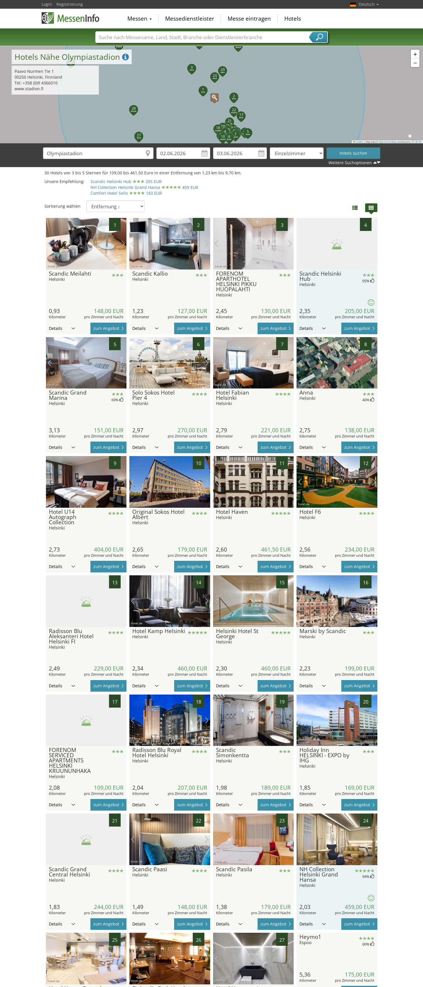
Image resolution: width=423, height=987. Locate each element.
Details (62, 328)
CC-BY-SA (417, 141)
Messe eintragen (249, 18)
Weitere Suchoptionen (350, 162)
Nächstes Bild (123, 243)
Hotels (292, 18)
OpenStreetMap (387, 141)
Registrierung (69, 4)
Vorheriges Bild (49, 243)
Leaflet (358, 141)
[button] (211, 94)
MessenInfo (71, 18)
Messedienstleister (189, 18)
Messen (139, 18)
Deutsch (369, 4)
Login (47, 4)
